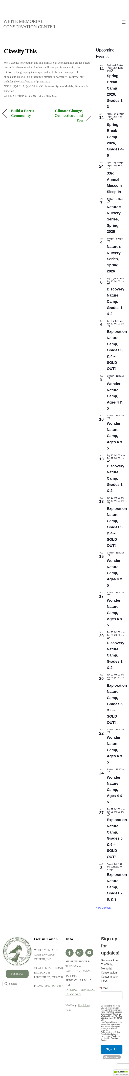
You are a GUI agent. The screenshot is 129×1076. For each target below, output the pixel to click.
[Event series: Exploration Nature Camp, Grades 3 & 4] (108, 326)
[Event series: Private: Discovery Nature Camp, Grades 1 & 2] (108, 284)
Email (104, 988)
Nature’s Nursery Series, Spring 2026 (114, 219)
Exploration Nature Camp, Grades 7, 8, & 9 (117, 887)
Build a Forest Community (23, 113)
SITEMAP (17, 973)
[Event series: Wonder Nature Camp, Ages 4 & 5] (108, 379)
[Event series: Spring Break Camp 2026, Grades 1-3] (112, 71)
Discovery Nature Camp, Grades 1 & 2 (115, 301)
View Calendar (103, 908)
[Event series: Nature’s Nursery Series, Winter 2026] (108, 202)
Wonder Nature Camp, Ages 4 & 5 (114, 396)
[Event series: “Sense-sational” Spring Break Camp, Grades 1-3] (112, 119)
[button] (121, 1073)
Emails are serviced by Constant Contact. (110, 1038)
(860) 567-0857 (54, 985)
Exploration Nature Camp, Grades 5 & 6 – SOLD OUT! (117, 704)
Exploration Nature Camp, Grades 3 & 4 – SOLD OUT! (117, 350)
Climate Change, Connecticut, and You (66, 115)
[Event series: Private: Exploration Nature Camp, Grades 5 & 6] (108, 680)
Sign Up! (111, 1049)
